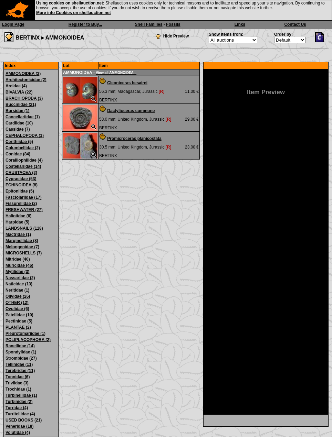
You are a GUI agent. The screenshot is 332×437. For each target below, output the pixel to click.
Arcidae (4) (16, 86)
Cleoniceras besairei (127, 82)
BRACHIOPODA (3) (24, 98)
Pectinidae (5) (19, 321)
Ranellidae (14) (20, 345)
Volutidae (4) (18, 432)
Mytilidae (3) (17, 271)
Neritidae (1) (17, 290)
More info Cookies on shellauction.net (73, 12)
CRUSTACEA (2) (21, 172)
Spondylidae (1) (21, 352)
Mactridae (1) (18, 234)
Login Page (13, 24)
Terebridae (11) (20, 370)
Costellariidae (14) (23, 166)
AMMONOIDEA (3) (23, 73)
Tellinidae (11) (19, 364)
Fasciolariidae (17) (24, 197)
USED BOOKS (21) (24, 420)
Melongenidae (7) (22, 246)
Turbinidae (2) (19, 401)
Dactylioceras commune (131, 110)
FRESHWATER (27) (24, 209)
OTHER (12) (17, 302)
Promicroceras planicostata (134, 138)
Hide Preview (176, 36)
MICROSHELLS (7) (24, 253)
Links (240, 24)
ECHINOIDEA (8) (22, 185)
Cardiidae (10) (19, 123)
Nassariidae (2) (20, 277)
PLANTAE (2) (18, 327)
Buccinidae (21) (21, 104)
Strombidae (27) (21, 358)
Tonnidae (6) (18, 376)
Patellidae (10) (19, 315)
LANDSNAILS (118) (24, 228)
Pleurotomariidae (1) (25, 333)
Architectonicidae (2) (26, 79)
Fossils (173, 24)
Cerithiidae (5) (19, 141)
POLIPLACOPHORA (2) (28, 339)
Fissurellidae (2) (21, 203)
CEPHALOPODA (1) (25, 135)
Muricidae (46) (19, 265)
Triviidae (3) (17, 383)
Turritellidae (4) (20, 414)
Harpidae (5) (17, 222)
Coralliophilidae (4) (24, 160)
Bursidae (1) (17, 110)
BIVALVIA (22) (19, 92)
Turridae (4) (17, 407)
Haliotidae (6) (18, 216)
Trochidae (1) (18, 389)
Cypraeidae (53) (21, 178)
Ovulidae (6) (17, 308)
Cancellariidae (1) (23, 116)
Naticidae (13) (19, 284)
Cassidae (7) (18, 129)
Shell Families (149, 24)
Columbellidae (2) (23, 147)
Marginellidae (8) (22, 240)
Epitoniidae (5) (20, 191)
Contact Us (295, 24)
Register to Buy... (85, 24)
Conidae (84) (18, 154)
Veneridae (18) (19, 426)
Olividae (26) (18, 296)
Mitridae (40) (18, 259)
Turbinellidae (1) (21, 395)
